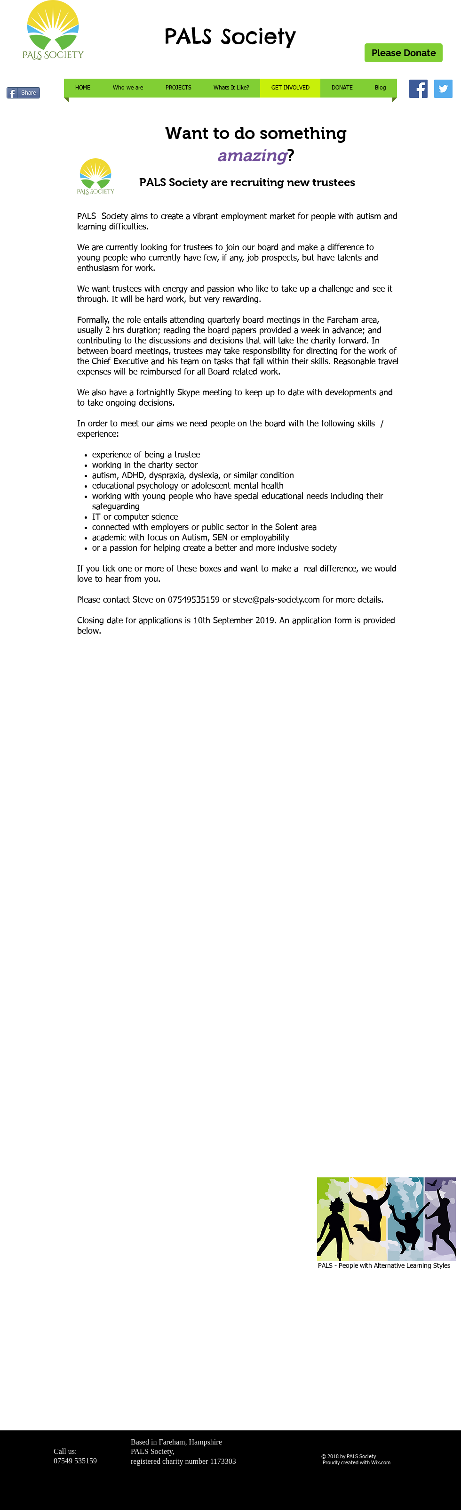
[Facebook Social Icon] (418, 89)
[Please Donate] (404, 52)
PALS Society (230, 36)
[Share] (23, 92)
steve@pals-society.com (276, 600)
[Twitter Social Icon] (443, 89)
